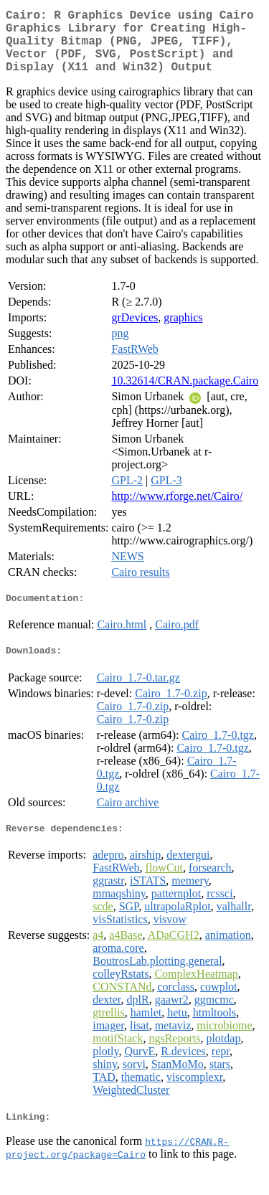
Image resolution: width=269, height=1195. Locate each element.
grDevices (134, 332)
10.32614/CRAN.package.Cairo (184, 395)
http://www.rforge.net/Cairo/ (176, 510)
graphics (183, 332)
